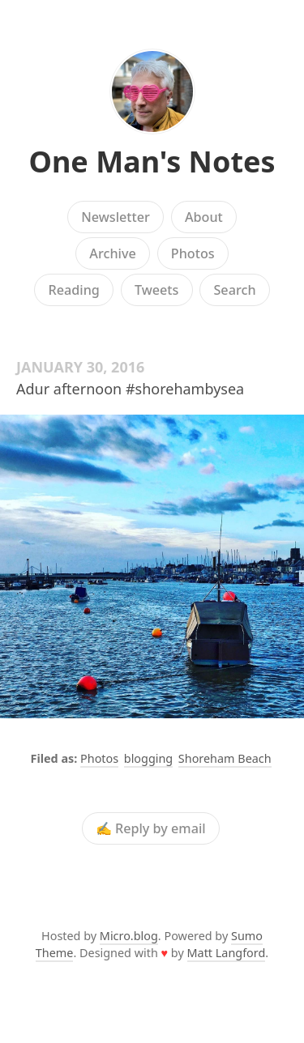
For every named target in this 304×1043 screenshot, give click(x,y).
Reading (73, 290)
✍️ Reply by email (151, 828)
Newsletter (115, 217)
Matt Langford (226, 952)
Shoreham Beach (225, 758)
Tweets (157, 290)
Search (234, 290)
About (204, 217)
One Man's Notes (151, 161)
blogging (148, 758)
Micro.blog (129, 935)
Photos (193, 253)
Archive (112, 253)
